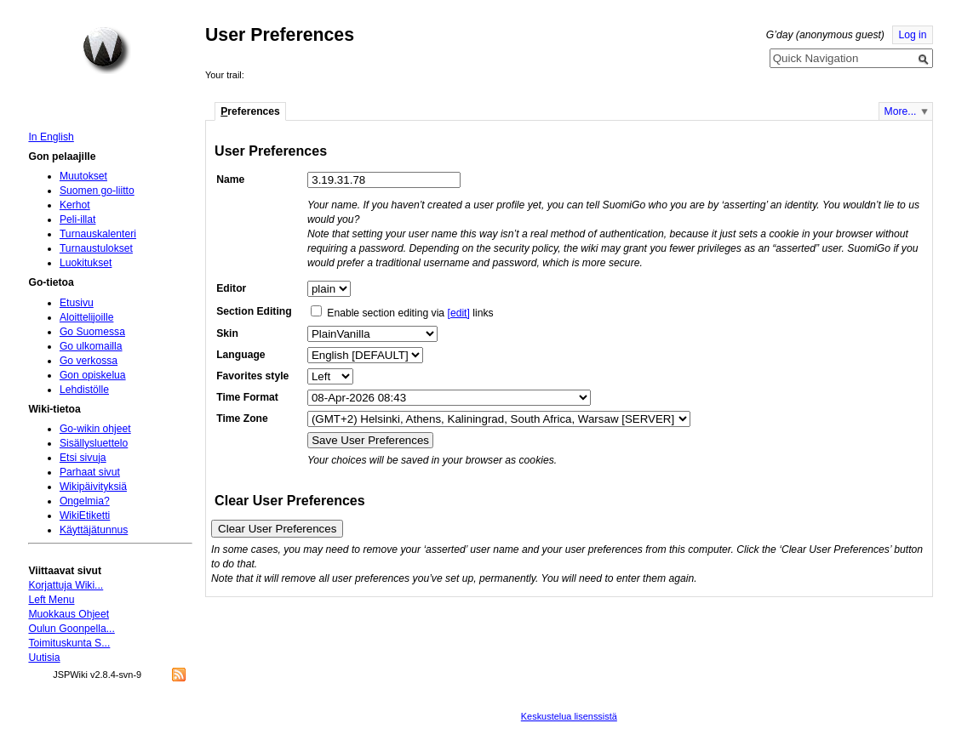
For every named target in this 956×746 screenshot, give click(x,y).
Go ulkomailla (91, 346)
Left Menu (51, 600)
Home (106, 50)
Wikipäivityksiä (93, 487)
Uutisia (44, 657)
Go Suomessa (92, 332)
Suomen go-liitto (97, 190)
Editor (231, 288)
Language (240, 355)
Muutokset (83, 176)
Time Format (247, 397)
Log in (912, 35)
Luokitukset (86, 263)
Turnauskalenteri (98, 234)
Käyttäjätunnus (94, 530)
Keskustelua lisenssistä (569, 716)
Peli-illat (78, 219)
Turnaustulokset (96, 248)
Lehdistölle (84, 390)
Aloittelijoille (87, 317)
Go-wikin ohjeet (95, 429)
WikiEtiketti (85, 515)
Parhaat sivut (90, 472)
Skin (227, 333)
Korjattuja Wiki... (65, 585)
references (250, 111)
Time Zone (242, 418)
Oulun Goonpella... (71, 629)
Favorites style (252, 376)
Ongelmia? (85, 501)
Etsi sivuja (83, 458)
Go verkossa (88, 361)
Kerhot (75, 205)
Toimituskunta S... (69, 643)
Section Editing (253, 311)
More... (900, 111)
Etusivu (77, 303)
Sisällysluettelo (94, 443)
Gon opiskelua (93, 375)
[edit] (459, 313)
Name (230, 179)
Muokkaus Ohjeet (68, 614)
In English (50, 137)
